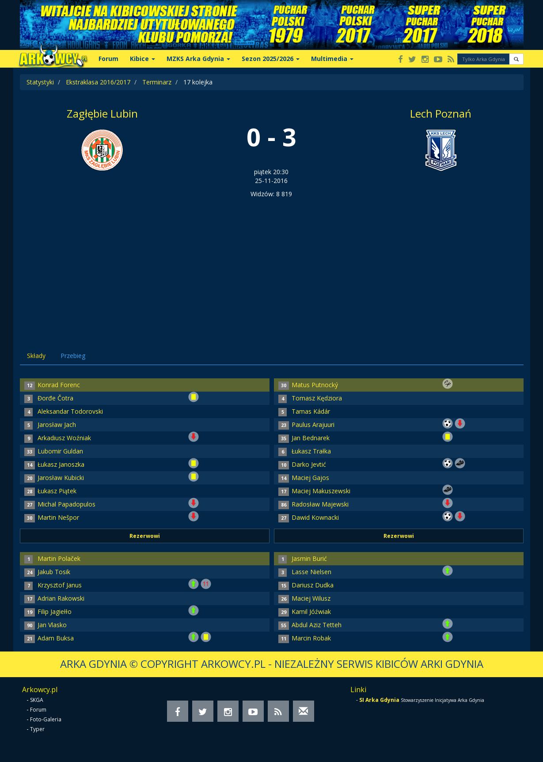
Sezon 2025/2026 (271, 58)
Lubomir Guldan (60, 451)
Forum (108, 58)
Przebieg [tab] (73, 355)
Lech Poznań (440, 113)
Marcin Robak (311, 638)
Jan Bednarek (311, 438)
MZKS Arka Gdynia (198, 58)
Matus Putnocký (315, 385)
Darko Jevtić (309, 464)
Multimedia (332, 58)
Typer (37, 729)
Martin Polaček (59, 558)
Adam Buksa (56, 638)
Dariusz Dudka (313, 585)
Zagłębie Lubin (102, 113)
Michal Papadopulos (66, 504)
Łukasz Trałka (311, 451)
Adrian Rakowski (61, 598)
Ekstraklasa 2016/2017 (98, 82)
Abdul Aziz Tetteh (317, 625)
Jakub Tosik (54, 572)
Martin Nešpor (58, 517)
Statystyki (40, 82)
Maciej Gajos (310, 477)
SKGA (36, 700)
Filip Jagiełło (55, 611)
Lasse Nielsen (311, 572)
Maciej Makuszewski (321, 491)
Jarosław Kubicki (61, 477)
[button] (516, 59)
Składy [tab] (36, 355)
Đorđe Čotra (55, 398)
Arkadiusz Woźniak (64, 438)
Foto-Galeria (45, 719)
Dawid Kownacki (315, 517)
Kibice (142, 58)
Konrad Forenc (59, 385)
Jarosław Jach (57, 424)
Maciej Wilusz (311, 598)
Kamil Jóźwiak (311, 611)
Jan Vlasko (52, 625)
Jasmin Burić (309, 558)
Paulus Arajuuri (313, 424)
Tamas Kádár (311, 411)
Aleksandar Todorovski (70, 411)
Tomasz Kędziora (317, 398)
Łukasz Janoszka (61, 464)
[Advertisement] (272, 265)
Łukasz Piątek (57, 491)
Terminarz (156, 82)
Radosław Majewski (320, 504)
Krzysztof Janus (60, 585)
